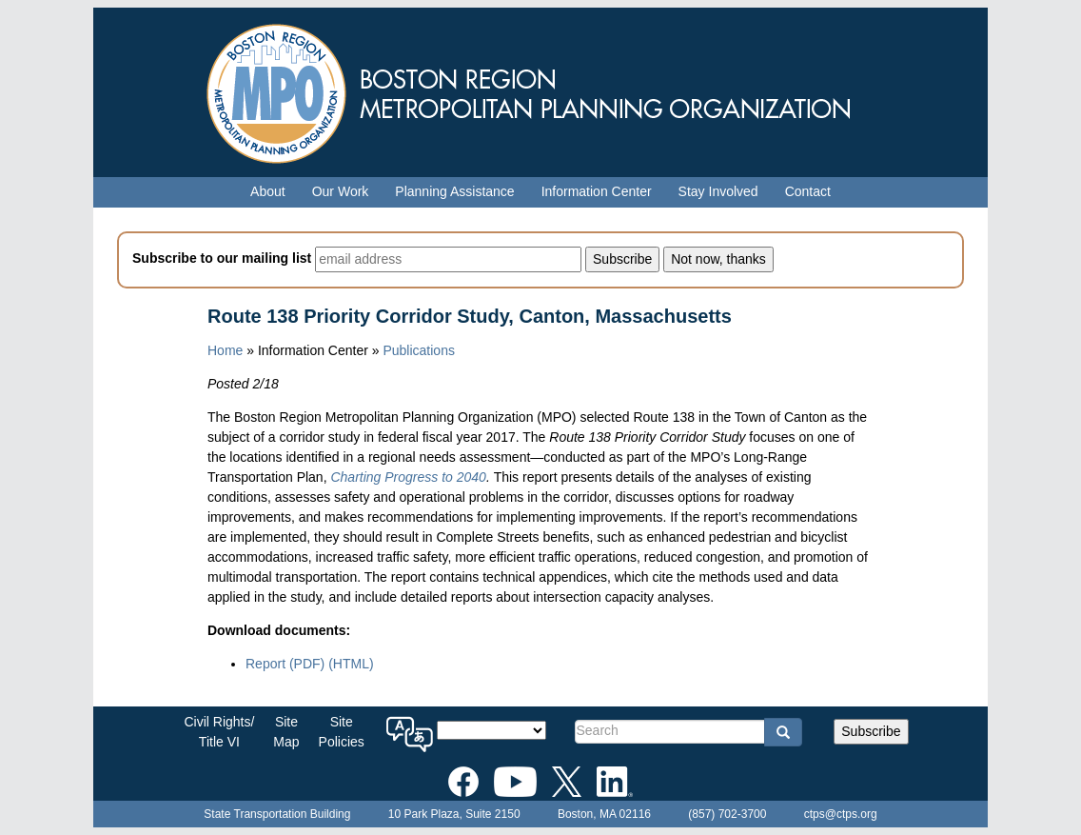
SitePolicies (341, 731)
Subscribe (870, 731)
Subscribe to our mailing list (221, 258)
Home (225, 350)
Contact (808, 191)
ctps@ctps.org (840, 814)
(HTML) (350, 663)
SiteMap (286, 731)
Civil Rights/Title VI (219, 731)
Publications (419, 350)
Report (285, 663)
